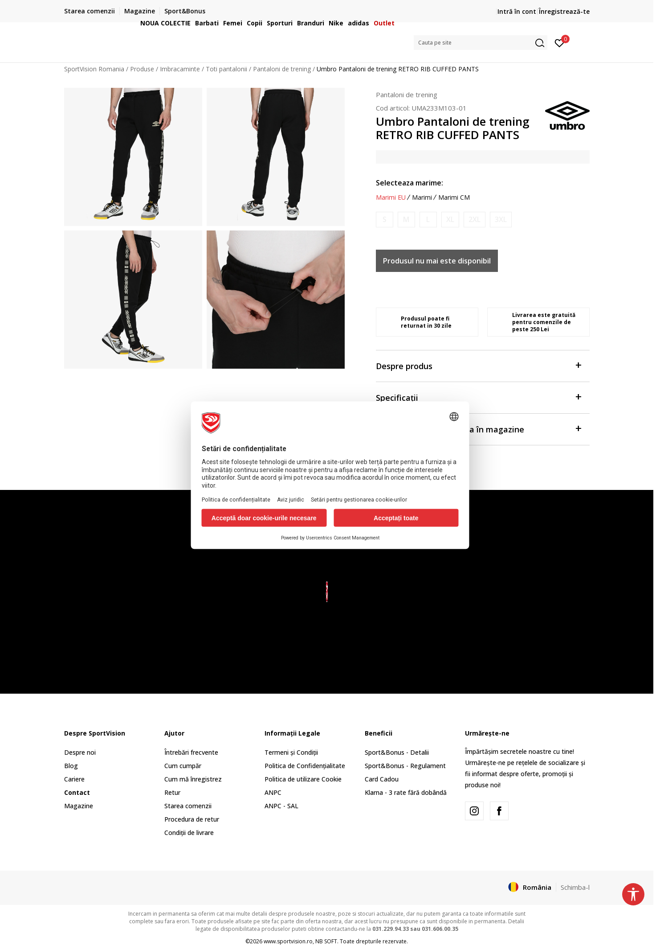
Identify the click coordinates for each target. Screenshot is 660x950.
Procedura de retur (191, 819)
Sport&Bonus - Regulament (405, 765)
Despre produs (478, 365)
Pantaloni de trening (406, 94)
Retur (172, 792)
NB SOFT (326, 941)
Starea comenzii (188, 806)
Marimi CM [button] (454, 197)
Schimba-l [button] (575, 887)
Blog (71, 765)
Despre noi (80, 752)
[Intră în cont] (559, 42)
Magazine (78, 806)
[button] (480, 42)
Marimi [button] (422, 197)
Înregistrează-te (564, 11)
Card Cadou (382, 779)
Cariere (74, 779)
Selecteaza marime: (409, 183)
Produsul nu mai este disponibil (437, 261)
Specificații (478, 397)
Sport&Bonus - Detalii (397, 752)
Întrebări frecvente (191, 752)
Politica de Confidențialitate (305, 765)
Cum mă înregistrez (193, 779)
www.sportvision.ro (288, 941)
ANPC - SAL (281, 806)
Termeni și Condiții (291, 752)
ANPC (273, 792)
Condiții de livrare (189, 832)
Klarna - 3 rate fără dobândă (406, 792)
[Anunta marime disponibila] (384, 219)
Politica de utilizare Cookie (303, 779)
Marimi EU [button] (391, 197)
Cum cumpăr (182, 765)
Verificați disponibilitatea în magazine (478, 429)
